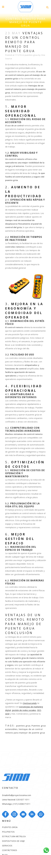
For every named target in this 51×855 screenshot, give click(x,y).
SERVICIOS (7, 845)
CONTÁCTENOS (9, 850)
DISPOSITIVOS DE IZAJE (13, 841)
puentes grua (31, 55)
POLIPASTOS (8, 832)
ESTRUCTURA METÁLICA (14, 836)
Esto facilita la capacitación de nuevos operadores (24, 372)
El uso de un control (14, 125)
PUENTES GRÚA (9, 827)
